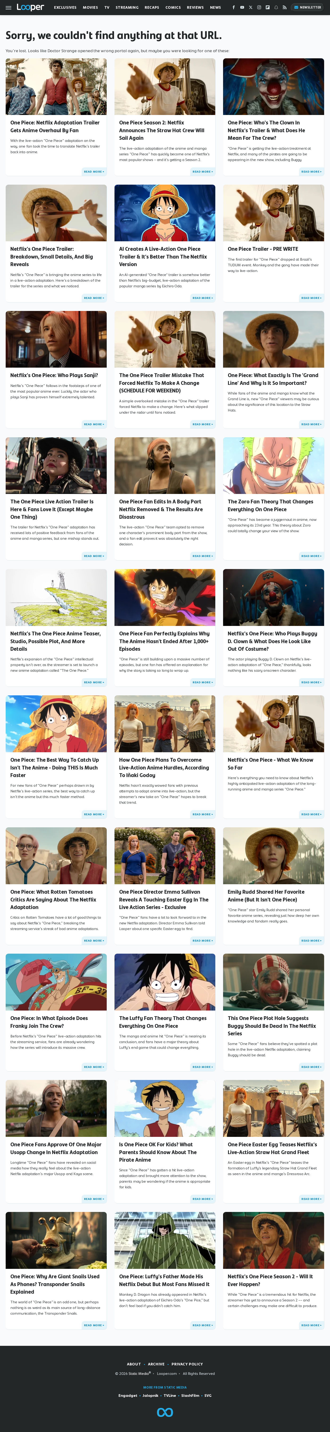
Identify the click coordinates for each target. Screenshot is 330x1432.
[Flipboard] (267, 8)
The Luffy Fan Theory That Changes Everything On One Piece (163, 1021)
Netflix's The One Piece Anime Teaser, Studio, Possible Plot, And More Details (55, 641)
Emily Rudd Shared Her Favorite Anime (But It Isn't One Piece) (266, 895)
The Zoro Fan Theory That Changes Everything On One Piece (270, 505)
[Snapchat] (276, 8)
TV (107, 7)
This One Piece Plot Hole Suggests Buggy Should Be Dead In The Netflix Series (272, 1025)
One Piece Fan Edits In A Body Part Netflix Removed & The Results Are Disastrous (161, 509)
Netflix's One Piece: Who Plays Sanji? (54, 375)
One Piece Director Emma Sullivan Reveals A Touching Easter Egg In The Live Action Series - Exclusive (163, 899)
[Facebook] (233, 8)
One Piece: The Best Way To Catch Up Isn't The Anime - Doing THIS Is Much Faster (54, 767)
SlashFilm (190, 1396)
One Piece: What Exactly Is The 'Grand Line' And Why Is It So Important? (273, 379)
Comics (173, 7)
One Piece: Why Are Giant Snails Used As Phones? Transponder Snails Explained (55, 1284)
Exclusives (65, 7)
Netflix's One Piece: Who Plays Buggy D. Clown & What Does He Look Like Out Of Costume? (272, 641)
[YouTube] (242, 8)
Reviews (195, 7)
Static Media (139, 1373)
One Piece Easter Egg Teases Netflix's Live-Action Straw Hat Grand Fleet (272, 1148)
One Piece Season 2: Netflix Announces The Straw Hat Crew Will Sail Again (161, 130)
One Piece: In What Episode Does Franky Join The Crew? (49, 1021)
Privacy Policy (187, 1364)
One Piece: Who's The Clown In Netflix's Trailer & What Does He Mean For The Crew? (266, 130)
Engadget (127, 1396)
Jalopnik (150, 1396)
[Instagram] (259, 8)
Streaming (127, 7)
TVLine (170, 1396)
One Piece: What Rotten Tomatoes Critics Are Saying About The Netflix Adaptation (53, 899)
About (134, 1364)
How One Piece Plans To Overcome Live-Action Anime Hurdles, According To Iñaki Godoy (164, 767)
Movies (90, 7)
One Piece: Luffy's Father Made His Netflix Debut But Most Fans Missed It (164, 1280)
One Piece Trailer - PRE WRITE (263, 249)
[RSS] (284, 8)
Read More (93, 172)
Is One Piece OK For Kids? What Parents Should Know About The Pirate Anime (158, 1152)
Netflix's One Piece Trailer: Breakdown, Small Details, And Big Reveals (51, 256)
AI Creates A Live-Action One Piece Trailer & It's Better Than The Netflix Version (163, 256)
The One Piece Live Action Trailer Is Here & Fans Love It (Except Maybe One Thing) (51, 509)
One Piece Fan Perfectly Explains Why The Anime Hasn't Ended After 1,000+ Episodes (164, 641)
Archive (156, 1364)
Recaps (152, 7)
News (215, 7)
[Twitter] (250, 8)
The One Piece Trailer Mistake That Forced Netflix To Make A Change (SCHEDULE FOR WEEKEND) (161, 382)
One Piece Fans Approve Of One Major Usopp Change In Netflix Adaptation (56, 1148)
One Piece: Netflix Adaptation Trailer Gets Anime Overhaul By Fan (55, 126)
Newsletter (307, 7)
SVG (208, 1396)
